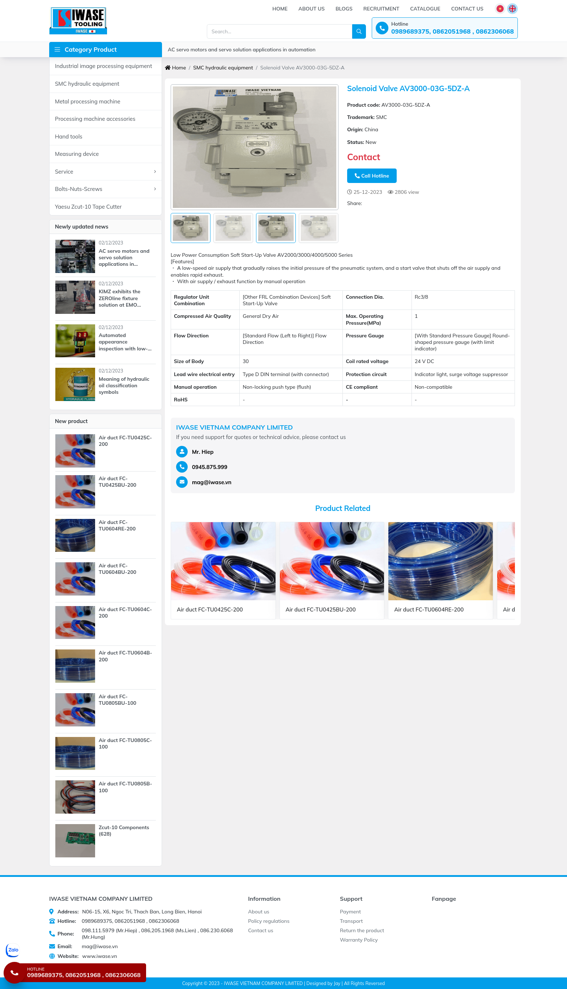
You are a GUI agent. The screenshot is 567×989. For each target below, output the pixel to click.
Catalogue (425, 8)
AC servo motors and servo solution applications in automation (241, 49)
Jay (337, 983)
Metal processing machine (87, 101)
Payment (350, 911)
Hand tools (68, 136)
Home (279, 8)
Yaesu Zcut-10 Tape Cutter (88, 206)
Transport (351, 921)
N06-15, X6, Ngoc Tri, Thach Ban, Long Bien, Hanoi (125, 911)
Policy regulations (269, 921)
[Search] (359, 31)
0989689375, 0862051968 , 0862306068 (114, 921)
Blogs (344, 8)
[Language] (500, 8)
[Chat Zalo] (75, 950)
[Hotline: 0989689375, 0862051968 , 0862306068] (445, 28)
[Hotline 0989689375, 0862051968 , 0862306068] (75, 973)
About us (311, 8)
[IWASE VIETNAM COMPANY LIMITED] (78, 20)
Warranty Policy (359, 940)
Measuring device (77, 153)
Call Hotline (372, 175)
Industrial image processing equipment (103, 66)
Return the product (362, 930)
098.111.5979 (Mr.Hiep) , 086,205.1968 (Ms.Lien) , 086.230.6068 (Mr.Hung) (141, 933)
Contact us (467, 8)
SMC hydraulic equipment (87, 83)
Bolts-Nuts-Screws (105, 189)
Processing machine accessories (95, 118)
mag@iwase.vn (211, 482)
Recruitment (381, 8)
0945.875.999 (209, 467)
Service (105, 171)
